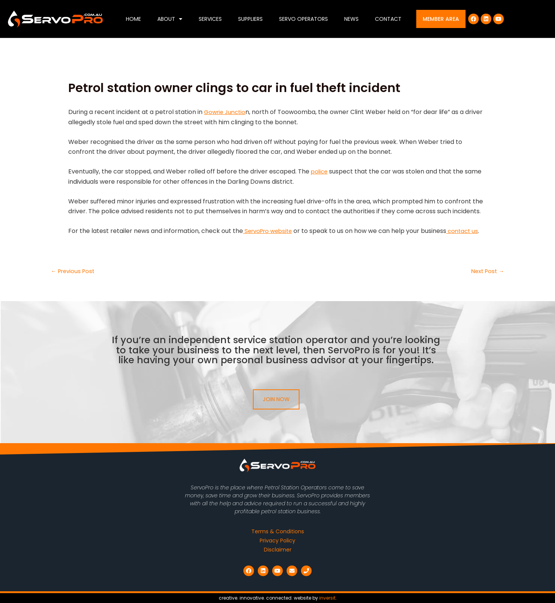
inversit (327, 598)
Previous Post (74, 271)
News (351, 19)
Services (210, 19)
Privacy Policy (277, 540)
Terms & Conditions (277, 531)
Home (133, 19)
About (169, 18)
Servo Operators (303, 19)
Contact (388, 19)
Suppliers (250, 19)
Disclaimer (278, 549)
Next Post (486, 271)
